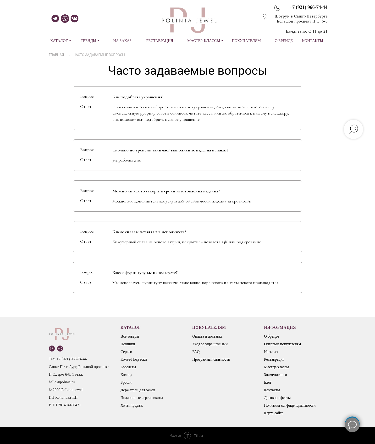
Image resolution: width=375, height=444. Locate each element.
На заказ (271, 352)
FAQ (196, 352)
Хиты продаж (132, 405)
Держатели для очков (138, 390)
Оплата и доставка (207, 336)
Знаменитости (275, 375)
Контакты (272, 390)
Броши (126, 382)
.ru (73, 382)
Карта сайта (273, 413)
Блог (268, 382)
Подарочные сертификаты (142, 398)
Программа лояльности (211, 359)
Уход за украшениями (210, 344)
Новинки (128, 344)
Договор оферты (277, 398)
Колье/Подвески (134, 359)
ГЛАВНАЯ (56, 55)
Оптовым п (273, 344)
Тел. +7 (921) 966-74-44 (68, 359)
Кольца (126, 375)
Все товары (130, 336)
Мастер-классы (276, 367)
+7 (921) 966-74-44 (308, 7)
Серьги (126, 352)
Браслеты (128, 367)
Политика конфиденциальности (290, 405)
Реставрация (274, 359)
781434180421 (69, 405)
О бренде (271, 336)
